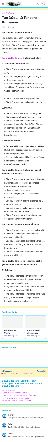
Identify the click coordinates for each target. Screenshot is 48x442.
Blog (14, 13)
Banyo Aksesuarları (24, 374)
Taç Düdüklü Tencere (12, 58)
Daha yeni (7, 371)
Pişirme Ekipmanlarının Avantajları (16, 398)
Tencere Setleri (8, 390)
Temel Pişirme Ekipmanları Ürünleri (16, 400)
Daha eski (40, 371)
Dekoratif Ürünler (7, 374)
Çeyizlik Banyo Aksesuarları (33, 331)
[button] (3, 4)
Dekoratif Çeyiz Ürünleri (10, 331)
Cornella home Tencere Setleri (14, 393)
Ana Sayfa (6, 13)
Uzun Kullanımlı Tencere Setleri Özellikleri (19, 395)
